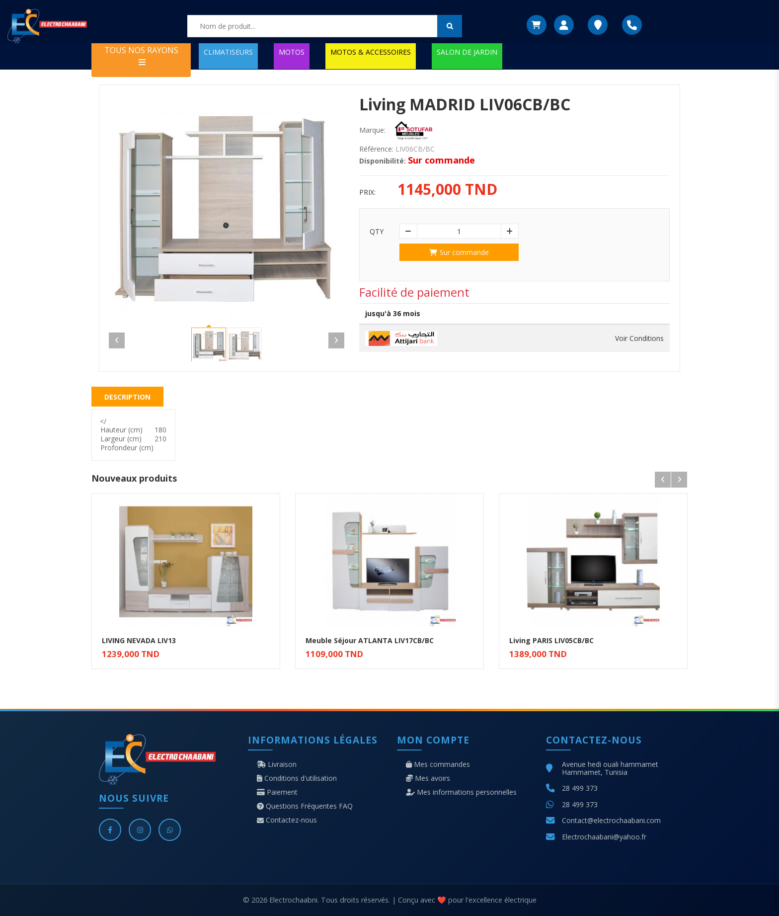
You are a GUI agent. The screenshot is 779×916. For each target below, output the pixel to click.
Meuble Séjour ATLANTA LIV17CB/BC (370, 640)
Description (127, 397)
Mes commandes (438, 764)
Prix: (367, 192)
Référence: (376, 149)
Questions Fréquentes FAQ (305, 806)
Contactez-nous (287, 820)
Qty (377, 232)
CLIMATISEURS (228, 52)
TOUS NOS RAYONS (141, 55)
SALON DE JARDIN (467, 52)
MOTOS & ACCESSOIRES (370, 52)
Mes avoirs (428, 778)
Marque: (372, 130)
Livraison (277, 764)
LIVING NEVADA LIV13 (139, 640)
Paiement (277, 792)
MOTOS (292, 52)
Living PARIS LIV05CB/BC (551, 640)
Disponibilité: (382, 161)
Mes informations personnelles (461, 792)
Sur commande (459, 252)
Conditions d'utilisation (297, 778)
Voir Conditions (639, 338)
